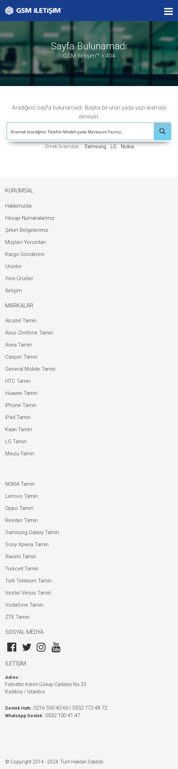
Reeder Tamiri (21, 520)
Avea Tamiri (18, 345)
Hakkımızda (18, 206)
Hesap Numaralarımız (30, 218)
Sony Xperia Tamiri (26, 544)
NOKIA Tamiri (20, 484)
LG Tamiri (16, 441)
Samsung (95, 146)
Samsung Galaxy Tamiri (32, 532)
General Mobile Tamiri (30, 369)
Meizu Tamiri (19, 453)
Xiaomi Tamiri (20, 556)
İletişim (13, 290)
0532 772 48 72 (89, 708)
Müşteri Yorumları (25, 242)
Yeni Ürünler (19, 278)
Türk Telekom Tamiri (28, 581)
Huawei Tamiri (21, 393)
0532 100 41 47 (62, 715)
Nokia (127, 146)
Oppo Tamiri (19, 508)
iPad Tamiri (17, 417)
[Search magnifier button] (162, 131)
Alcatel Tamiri (20, 320)
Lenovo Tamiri (21, 496)
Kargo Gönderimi (24, 254)
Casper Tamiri (21, 357)
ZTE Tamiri (17, 617)
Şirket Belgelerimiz (26, 230)
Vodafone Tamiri (24, 605)
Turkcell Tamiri (21, 569)
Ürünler (13, 266)
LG (113, 146)
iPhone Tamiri (20, 405)
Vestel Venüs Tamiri (28, 593)
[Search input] (81, 131)
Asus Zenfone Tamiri (29, 333)
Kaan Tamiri (18, 429)
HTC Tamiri (17, 381)
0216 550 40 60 (51, 708)
